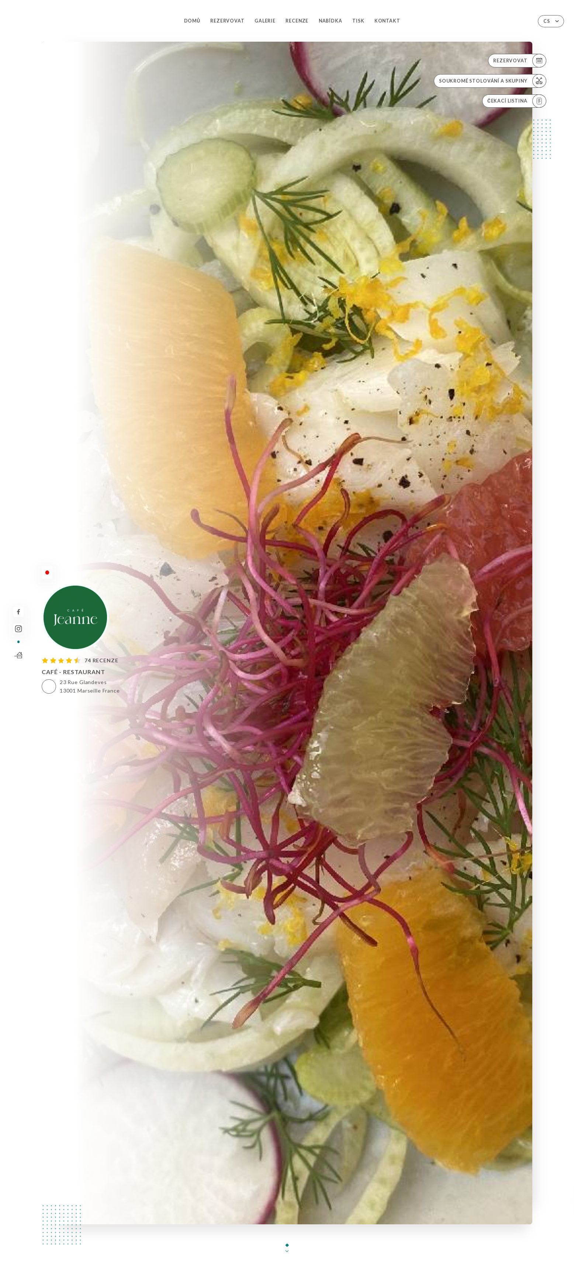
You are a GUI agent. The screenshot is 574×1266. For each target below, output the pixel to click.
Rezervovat (227, 21)
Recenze (297, 21)
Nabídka (330, 21)
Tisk (358, 21)
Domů (192, 21)
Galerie (265, 21)
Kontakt (387, 21)
